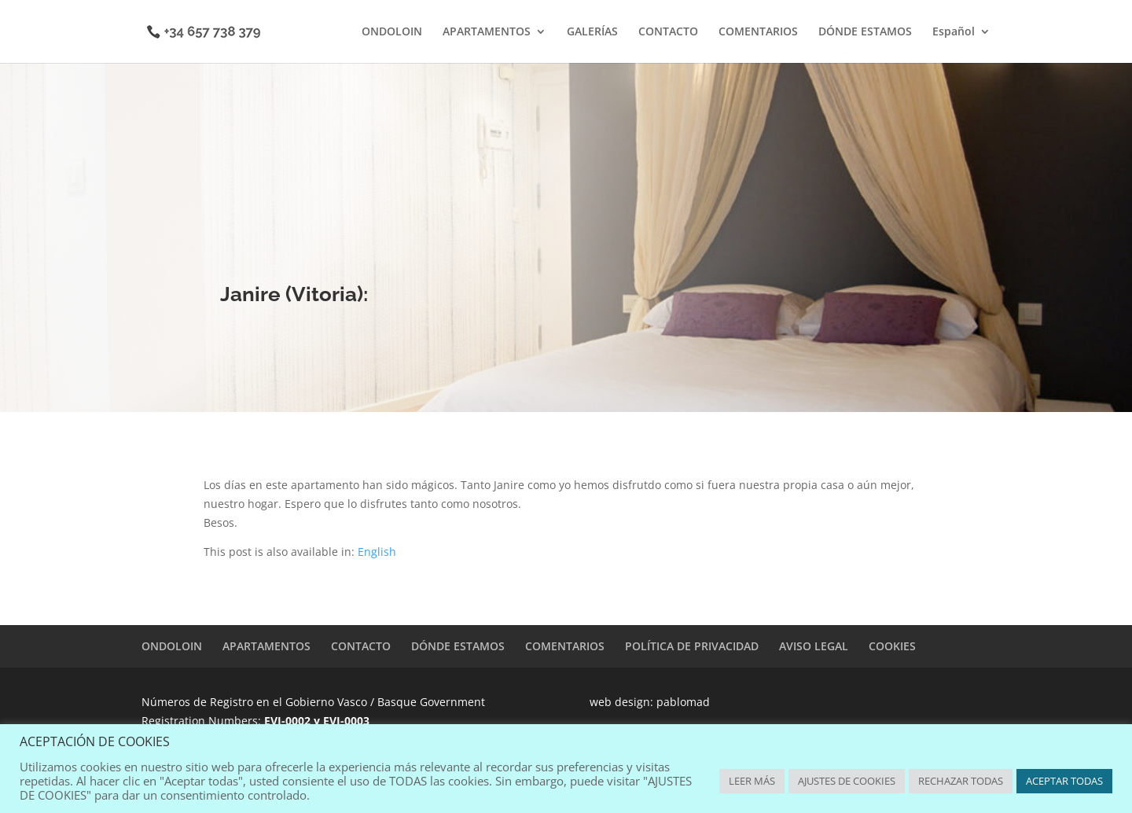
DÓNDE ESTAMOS (865, 32)
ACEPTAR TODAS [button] (1064, 781)
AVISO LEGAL (813, 645)
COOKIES (892, 645)
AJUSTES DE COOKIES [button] (846, 781)
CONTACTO (668, 32)
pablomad (683, 701)
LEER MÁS (752, 781)
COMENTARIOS (758, 32)
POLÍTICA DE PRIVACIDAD (692, 645)
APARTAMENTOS (487, 32)
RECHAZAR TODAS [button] (960, 781)
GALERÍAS (592, 32)
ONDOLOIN (392, 32)
